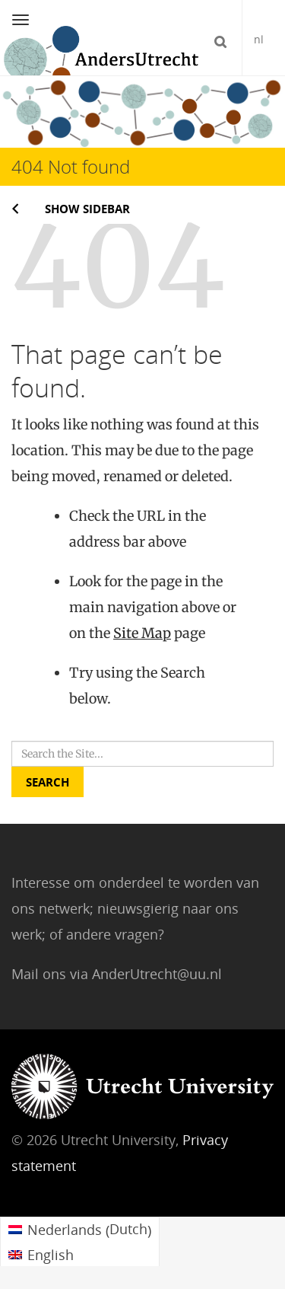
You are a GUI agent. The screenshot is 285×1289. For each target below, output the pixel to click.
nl (259, 39)
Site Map (142, 633)
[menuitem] (80, 1229)
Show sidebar (87, 208)
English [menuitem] (50, 1255)
